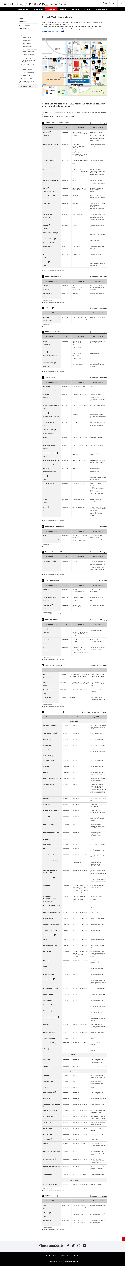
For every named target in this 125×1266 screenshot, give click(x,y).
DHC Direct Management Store (52, 832)
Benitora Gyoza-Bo (49, 878)
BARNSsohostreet (48, 1081)
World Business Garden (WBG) (54, 526)
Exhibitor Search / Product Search (26, 17)
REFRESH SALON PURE (51, 460)
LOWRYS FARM (48, 756)
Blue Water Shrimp (49, 1032)
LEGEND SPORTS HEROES (51, 1184)
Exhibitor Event (23, 21)
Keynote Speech (27, 40)
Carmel (46, 647)
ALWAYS (46, 507)
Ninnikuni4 (47, 674)
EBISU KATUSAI (48, 918)
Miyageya (46, 262)
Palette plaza (47, 844)
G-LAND (46, 766)
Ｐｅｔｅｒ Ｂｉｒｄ (49, 239)
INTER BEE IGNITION (26, 67)
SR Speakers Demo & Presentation (28, 55)
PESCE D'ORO (47, 951)
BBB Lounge (48, 317)
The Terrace (47, 1220)
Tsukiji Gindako (48, 1116)
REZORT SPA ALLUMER (50, 233)
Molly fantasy (47, 1139)
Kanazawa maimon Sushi (50, 861)
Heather (46, 750)
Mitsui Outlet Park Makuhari (53, 551)
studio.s (46, 798)
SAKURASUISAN (48, 483)
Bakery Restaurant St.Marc (51, 1017)
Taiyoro (46, 188)
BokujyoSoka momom (50, 945)
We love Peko (47, 1134)
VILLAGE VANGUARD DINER (51, 912)
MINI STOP (46, 1067)
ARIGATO (46, 386)
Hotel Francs (49, 308)
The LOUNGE (47, 293)
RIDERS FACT (47, 840)
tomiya (45, 772)
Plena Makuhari (50, 377)
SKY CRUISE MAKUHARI (50, 144)
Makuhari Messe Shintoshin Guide (52, 31)
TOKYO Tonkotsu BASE (50, 597)
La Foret (46, 341)
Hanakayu (46, 885)
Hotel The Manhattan (51, 1196)
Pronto (45, 535)
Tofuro (45, 682)
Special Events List (25, 35)
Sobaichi (46, 589)
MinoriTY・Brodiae (49, 1038)
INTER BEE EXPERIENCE (27, 51)
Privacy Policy (65, 1255)
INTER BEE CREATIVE (26, 69)
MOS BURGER (47, 1122)
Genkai (46, 639)
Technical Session (27, 46)
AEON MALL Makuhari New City (54, 712)
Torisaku (46, 1049)
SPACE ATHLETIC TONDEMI (51, 1151)
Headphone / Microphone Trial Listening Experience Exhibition (28, 60)
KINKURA (46, 437)
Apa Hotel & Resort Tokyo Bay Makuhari (57, 122)
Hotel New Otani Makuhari (53, 276)
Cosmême (46, 817)
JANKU (45, 476)
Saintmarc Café (48, 994)
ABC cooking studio (49, 974)
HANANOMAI (47, 394)
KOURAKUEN (47, 1128)
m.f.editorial (47, 745)
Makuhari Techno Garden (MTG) (54, 665)
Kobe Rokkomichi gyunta (50, 988)
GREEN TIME (47, 214)
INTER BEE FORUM (26, 37)
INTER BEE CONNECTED (27, 64)
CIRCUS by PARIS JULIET (51, 810)
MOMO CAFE (47, 203)
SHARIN (46, 413)
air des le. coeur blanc (50, 733)
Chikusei (46, 961)
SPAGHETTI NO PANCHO (50, 453)
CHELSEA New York (49, 1092)
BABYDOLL (47, 1075)
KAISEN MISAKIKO (49, 445)
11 (54, 59)
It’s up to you (47, 804)
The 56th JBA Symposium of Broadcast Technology (26, 82)
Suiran (45, 629)
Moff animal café (48, 1174)
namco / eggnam (48, 1000)
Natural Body (47, 1024)
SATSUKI (46, 285)
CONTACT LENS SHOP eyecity (52, 778)
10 (86, 47)
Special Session (27, 43)
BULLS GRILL (47, 1011)
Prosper (46, 254)
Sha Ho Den (47, 690)
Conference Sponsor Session (30, 49)
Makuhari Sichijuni (49, 195)
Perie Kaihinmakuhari (52, 580)
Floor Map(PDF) (23, 28)
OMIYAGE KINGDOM (49, 363)
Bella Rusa (47, 1213)
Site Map (76, 1255)
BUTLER (46, 468)
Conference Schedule (24, 25)
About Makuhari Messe (25, 86)
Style (45, 848)
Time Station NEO (48, 784)
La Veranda (47, 132)
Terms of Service (51, 1255)
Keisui (45, 352)
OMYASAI (46, 499)
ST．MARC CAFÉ (48, 422)
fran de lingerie (48, 739)
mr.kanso (46, 225)
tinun (45, 939)
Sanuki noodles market (50, 1110)
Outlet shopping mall (49, 561)
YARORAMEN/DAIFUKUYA (51, 405)
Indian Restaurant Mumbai (51, 924)
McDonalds (47, 697)
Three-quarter (47, 246)
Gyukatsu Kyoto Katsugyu (51, 1042)
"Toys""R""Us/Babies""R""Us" (52, 1166)
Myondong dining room (50, 930)
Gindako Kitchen (48, 855)
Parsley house (47, 1098)
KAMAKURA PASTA (49, 430)
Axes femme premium (50, 725)
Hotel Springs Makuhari (52, 619)
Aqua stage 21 (47, 1059)
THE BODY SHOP (48, 824)
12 (102, 68)
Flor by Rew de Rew (49, 1005)
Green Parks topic (48, 760)
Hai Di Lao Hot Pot (49, 979)
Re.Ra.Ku (46, 1143)
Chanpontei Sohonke (49, 1159)
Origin (45, 1205)
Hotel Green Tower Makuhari (53, 331)
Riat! (45, 967)
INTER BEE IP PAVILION (27, 78)
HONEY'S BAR (48, 605)
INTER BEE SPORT (25, 75)
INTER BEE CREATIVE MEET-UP (29, 72)
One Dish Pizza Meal (49, 935)
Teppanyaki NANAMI (49, 160)
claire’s (45, 1087)
